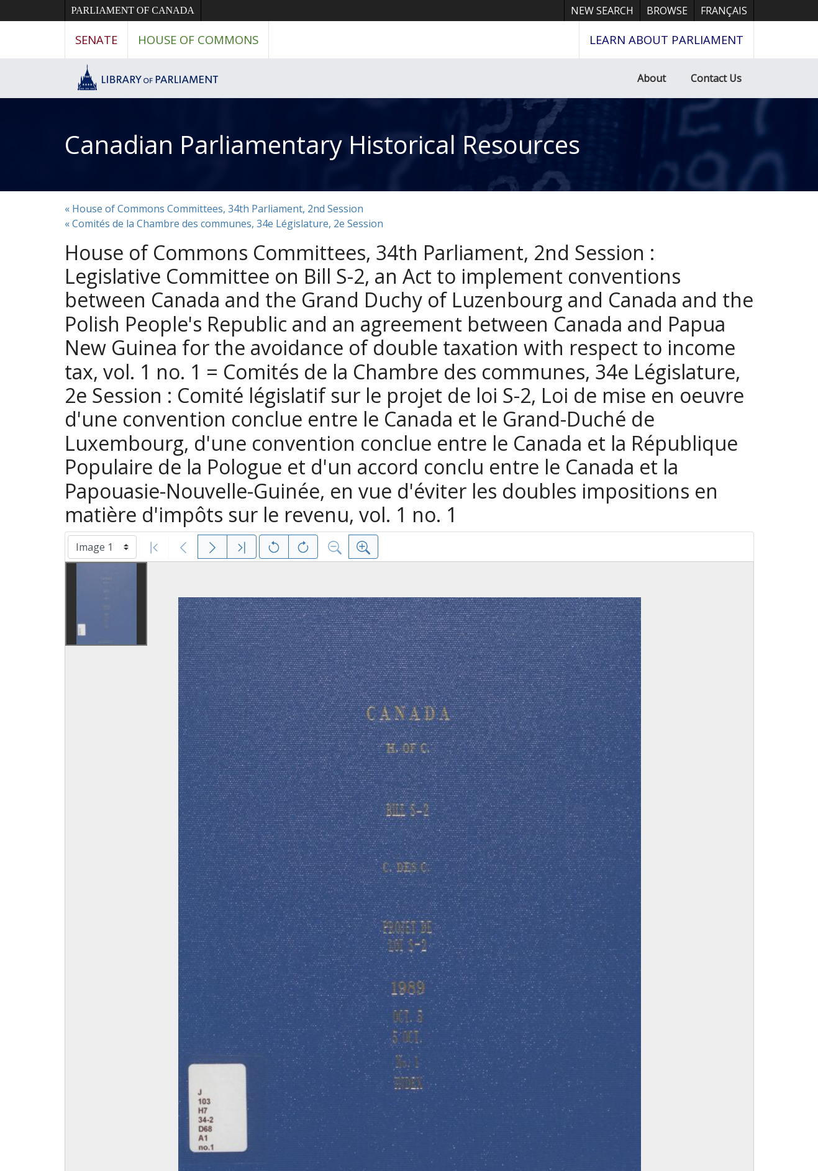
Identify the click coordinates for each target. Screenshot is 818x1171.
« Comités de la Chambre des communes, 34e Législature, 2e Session (224, 223)
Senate (96, 39)
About (651, 78)
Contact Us (716, 78)
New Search (602, 10)
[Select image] (102, 547)
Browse (667, 10)
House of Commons (198, 39)
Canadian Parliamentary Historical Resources (322, 144)
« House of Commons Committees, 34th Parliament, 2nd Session (214, 208)
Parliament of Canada (132, 10)
